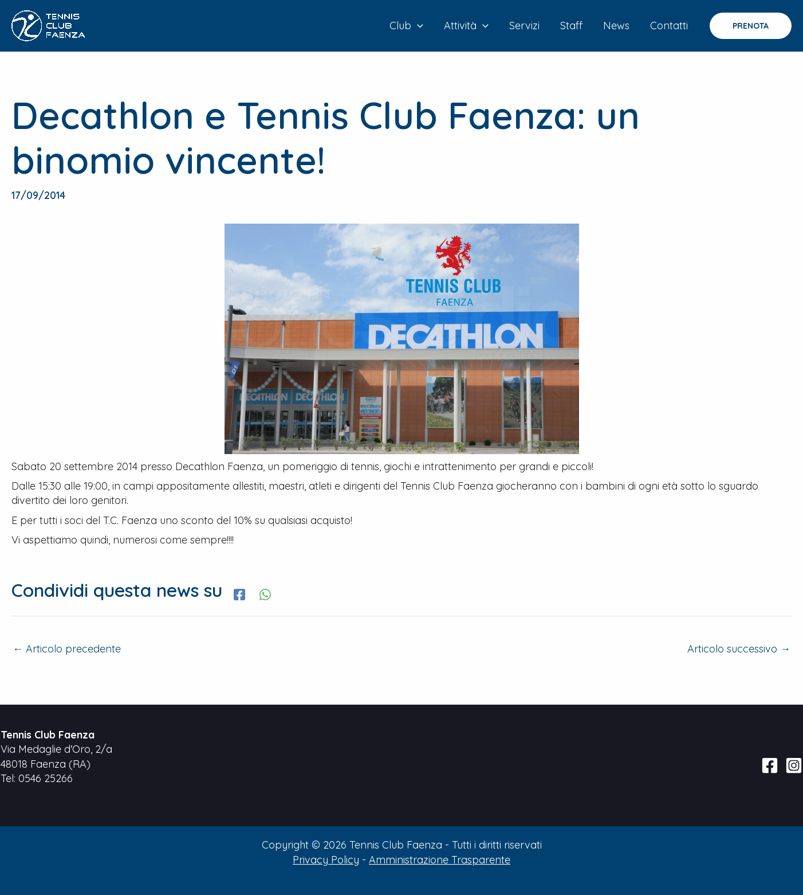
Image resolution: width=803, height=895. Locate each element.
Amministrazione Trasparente (439, 859)
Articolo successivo (738, 648)
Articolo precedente (67, 648)
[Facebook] (239, 593)
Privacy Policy (326, 859)
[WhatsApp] (265, 593)
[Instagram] (793, 765)
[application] (417, 26)
